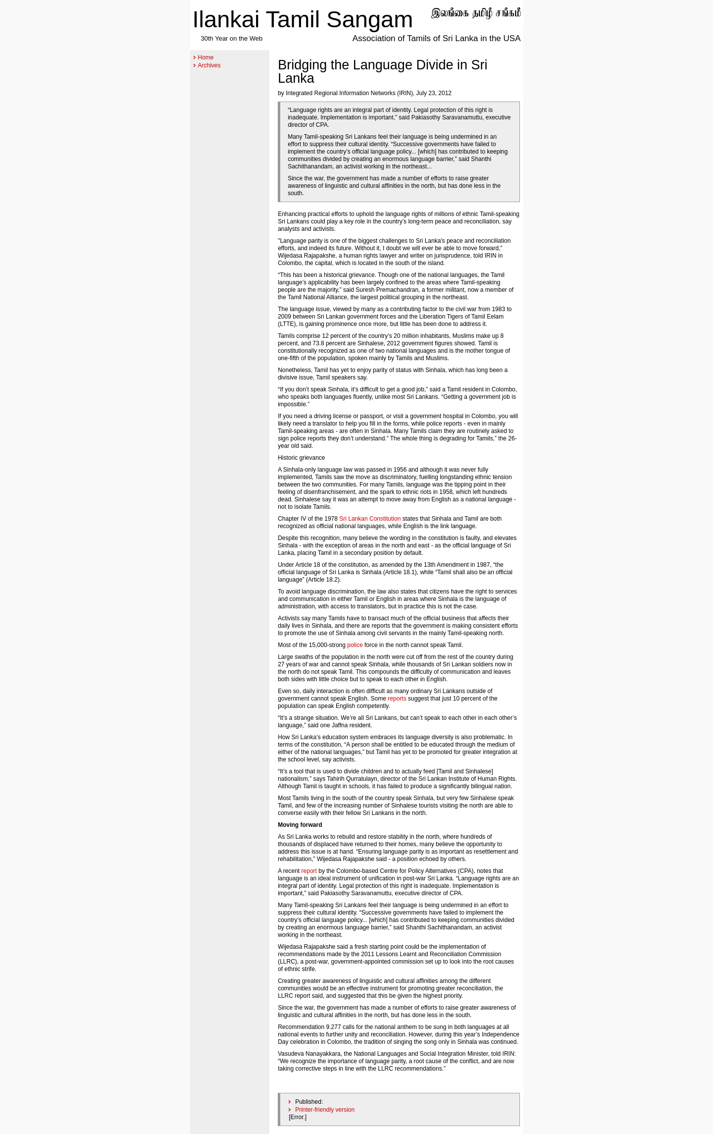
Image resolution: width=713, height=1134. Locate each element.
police (354, 645)
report (309, 870)
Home (206, 57)
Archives (209, 65)
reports (397, 698)
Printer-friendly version (325, 1109)
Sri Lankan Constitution (370, 518)
